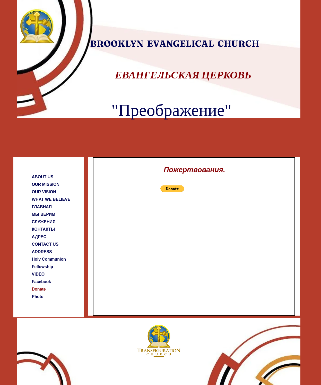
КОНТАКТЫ (43, 229)
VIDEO (38, 274)
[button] (172, 188)
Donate (39, 289)
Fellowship (42, 266)
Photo (38, 296)
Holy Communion (49, 259)
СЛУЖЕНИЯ (44, 222)
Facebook (41, 281)
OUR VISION (44, 192)
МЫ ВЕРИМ (43, 214)
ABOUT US (43, 177)
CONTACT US (45, 244)
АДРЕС (39, 237)
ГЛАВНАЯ (42, 207)
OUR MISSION (46, 184)
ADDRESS (42, 252)
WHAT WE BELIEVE (51, 199)
